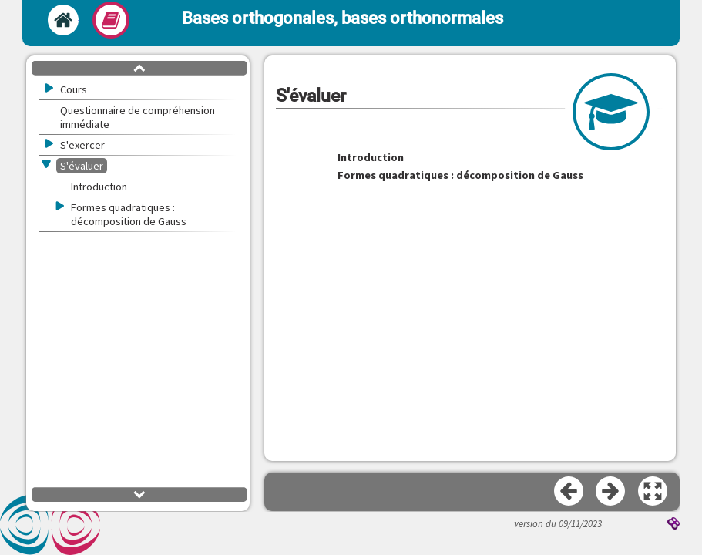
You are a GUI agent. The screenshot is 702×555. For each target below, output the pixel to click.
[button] (653, 491)
